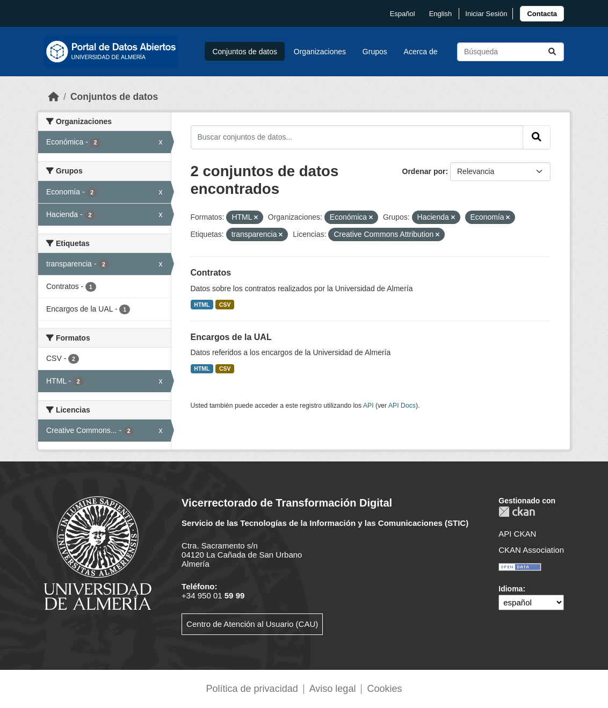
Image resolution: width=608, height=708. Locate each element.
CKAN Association (531, 549)
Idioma (510, 588)
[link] (542, 13)
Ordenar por (424, 171)
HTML (201, 304)
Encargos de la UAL (231, 337)
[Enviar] (552, 51)
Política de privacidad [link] (252, 688)
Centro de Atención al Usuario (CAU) (252, 623)
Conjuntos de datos (244, 51)
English (440, 14)
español (402, 14)
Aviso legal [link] (332, 688)
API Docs (402, 405)
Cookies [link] (384, 688)
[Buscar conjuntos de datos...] (510, 51)
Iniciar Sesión (486, 14)
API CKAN (517, 533)
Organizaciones (320, 51)
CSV (225, 304)
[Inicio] (53, 96)
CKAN (516, 511)
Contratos (211, 272)
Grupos (375, 51)
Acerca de (421, 51)
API (368, 405)
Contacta (542, 14)
